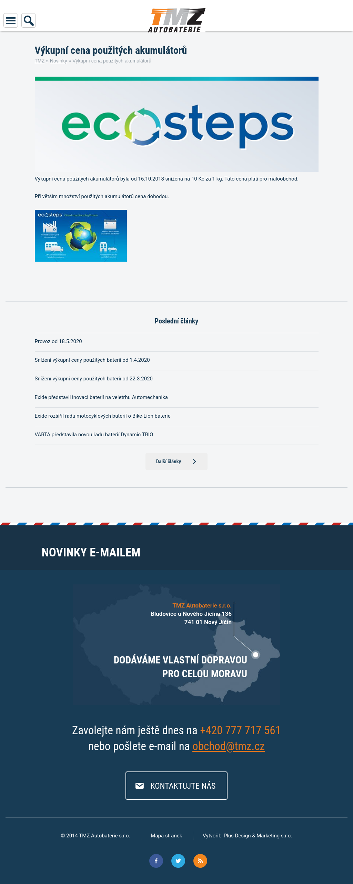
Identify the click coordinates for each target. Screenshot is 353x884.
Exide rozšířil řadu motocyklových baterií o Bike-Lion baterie (103, 416)
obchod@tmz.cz (228, 746)
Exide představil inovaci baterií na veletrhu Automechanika (101, 397)
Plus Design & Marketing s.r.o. (258, 836)
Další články (168, 461)
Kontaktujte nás (182, 786)
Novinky (58, 61)
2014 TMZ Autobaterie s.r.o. (97, 836)
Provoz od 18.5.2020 (58, 341)
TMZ (40, 61)
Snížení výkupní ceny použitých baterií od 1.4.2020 (92, 360)
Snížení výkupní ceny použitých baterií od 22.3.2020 (94, 379)
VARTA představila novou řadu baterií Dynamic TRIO (94, 434)
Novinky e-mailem (90, 552)
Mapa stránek (166, 836)
